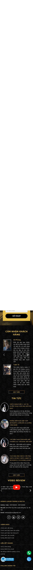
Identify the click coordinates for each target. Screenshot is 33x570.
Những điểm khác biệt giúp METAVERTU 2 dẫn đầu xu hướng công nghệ (21, 423)
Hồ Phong (17, 340)
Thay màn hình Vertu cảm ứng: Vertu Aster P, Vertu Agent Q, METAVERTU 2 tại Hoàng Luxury (20, 458)
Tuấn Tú (16, 364)
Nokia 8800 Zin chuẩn (7, 549)
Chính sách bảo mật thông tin (10, 533)
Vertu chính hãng (6, 546)
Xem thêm (16, 392)
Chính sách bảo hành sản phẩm (10, 530)
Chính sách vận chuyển (7, 535)
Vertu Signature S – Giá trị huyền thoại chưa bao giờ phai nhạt (20, 406)
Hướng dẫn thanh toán (7, 538)
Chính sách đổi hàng (7, 528)
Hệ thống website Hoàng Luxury (10, 551)
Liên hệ (3, 554)
